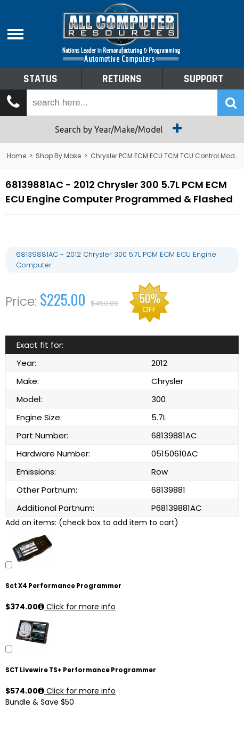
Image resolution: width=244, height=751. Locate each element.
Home (16, 155)
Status (40, 79)
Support (203, 79)
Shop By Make (58, 155)
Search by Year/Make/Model (122, 128)
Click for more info (77, 606)
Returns (122, 79)
